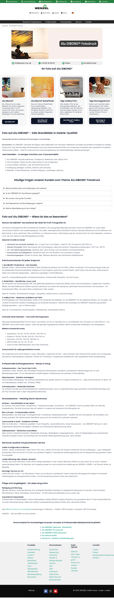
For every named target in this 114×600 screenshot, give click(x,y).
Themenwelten (66, 22)
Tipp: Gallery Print (68, 101)
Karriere (52, 563)
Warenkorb (35, 13)
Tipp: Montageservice (99, 101)
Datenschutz (54, 574)
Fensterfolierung (33, 549)
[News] (61, 13)
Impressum (53, 571)
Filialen (67, 63)
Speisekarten (32, 569)
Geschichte (53, 549)
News (65, 13)
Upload (56, 13)
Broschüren (31, 577)
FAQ (50, 566)
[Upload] (53, 13)
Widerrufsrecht (55, 577)
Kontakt (89, 22)
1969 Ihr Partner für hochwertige (18, 509)
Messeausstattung (34, 574)
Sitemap (31, 590)
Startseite (5, 26)
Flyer (29, 566)
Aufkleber (31, 552)
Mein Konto (46, 13)
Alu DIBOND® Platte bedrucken (54, 533)
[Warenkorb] (30, 13)
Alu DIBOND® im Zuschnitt (52, 530)
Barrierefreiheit (55, 580)
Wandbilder (31, 561)
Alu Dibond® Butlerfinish (42, 101)
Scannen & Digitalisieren (32, 22)
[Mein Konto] (41, 13)
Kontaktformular (90, 63)
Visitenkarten (32, 563)
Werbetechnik (32, 571)
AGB (51, 569)
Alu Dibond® (8, 101)
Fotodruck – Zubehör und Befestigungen (58, 538)
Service (78, 22)
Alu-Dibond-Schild (49, 535)
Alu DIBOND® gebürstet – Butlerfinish (57, 527)
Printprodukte (50, 22)
